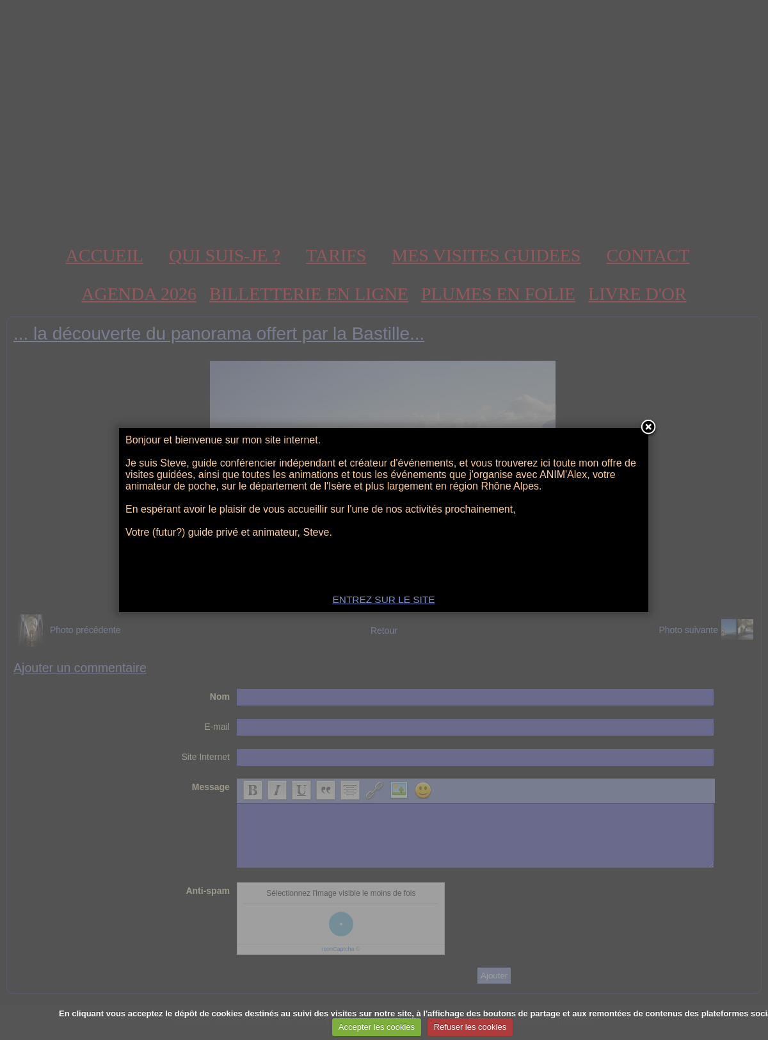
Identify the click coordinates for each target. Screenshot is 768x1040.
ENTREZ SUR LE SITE (384, 599)
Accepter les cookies (377, 1027)
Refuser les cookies (470, 1027)
